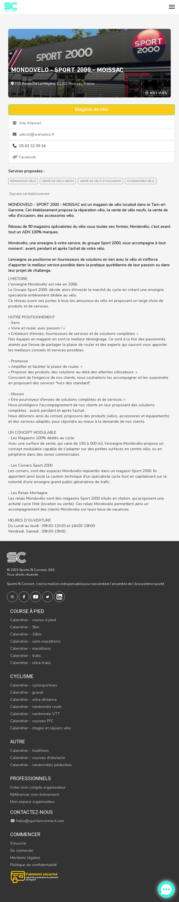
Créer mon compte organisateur (38, 787)
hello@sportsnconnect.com (37, 820)
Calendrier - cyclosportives (33, 685)
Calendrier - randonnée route (36, 706)
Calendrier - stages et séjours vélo (40, 728)
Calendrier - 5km (24, 627)
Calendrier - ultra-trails (30, 662)
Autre (17, 741)
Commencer (25, 834)
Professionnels (30, 778)
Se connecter (22, 850)
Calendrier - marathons (30, 648)
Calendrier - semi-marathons (35, 641)
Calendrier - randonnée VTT (35, 713)
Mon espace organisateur (32, 801)
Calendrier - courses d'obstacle (37, 757)
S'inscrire (18, 843)
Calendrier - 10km (26, 634)
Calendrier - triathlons (29, 750)
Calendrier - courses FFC (31, 721)
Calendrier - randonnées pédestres (41, 764)
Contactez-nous (31, 812)
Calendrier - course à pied (33, 620)
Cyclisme (22, 676)
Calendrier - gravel (26, 692)
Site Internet (27, 123)
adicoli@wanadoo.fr (33, 134)
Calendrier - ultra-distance (33, 699)
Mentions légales (25, 857)
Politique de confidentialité (33, 864)
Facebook (24, 157)
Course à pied (27, 611)
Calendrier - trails (25, 655)
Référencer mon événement (34, 794)
